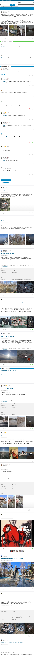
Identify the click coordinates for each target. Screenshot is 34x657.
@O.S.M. (4, 125)
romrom (4, 432)
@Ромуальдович (3, 57)
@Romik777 (3, 46)
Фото (1, 560)
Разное (4, 560)
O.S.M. (4, 112)
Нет (6, 4)
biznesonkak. (4, 11)
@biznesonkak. (5, 115)
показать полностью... (4, 233)
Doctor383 (4, 333)
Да (12, 4)
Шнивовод (4, 385)
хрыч (3, 167)
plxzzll (3, 187)
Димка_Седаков (5, 250)
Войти (6, 180)
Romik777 (4, 122)
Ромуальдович (5, 68)
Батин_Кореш (5, 464)
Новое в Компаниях (5, 368)
